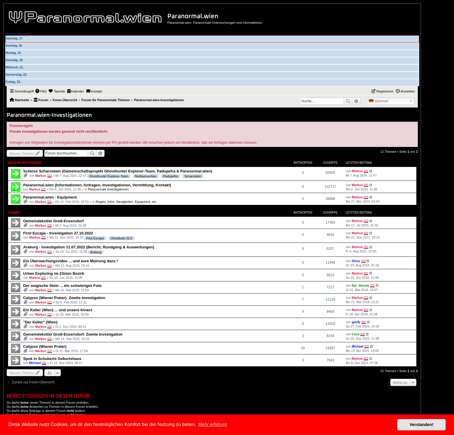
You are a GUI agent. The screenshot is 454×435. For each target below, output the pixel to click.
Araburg (95, 252)
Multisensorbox (145, 176)
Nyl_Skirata (360, 285)
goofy (356, 322)
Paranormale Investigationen (108, 189)
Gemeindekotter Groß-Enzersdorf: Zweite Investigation (72, 334)
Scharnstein (192, 176)
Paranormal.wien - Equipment (50, 197)
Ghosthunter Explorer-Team (108, 176)
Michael (357, 346)
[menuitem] (41, 91)
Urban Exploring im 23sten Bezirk (53, 273)
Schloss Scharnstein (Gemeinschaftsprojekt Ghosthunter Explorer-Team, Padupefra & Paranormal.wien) (117, 171)
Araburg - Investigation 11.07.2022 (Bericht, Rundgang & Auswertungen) (88, 247)
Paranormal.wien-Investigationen (49, 115)
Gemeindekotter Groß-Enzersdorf (53, 221)
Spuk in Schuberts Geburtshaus (52, 358)
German (379, 101)
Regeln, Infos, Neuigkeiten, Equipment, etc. (126, 201)
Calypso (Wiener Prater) (44, 346)
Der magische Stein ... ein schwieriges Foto (62, 285)
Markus (40, 175)
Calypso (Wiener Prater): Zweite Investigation (64, 298)
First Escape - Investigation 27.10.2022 (58, 233)
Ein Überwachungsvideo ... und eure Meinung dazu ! (70, 261)
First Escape (95, 238)
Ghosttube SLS (121, 238)
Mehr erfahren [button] (212, 424)
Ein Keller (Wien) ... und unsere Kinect (57, 310)
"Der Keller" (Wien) (40, 322)
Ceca (355, 334)
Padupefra (170, 176)
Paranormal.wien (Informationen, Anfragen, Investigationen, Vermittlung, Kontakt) (97, 185)
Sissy (356, 261)
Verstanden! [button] (421, 424)
